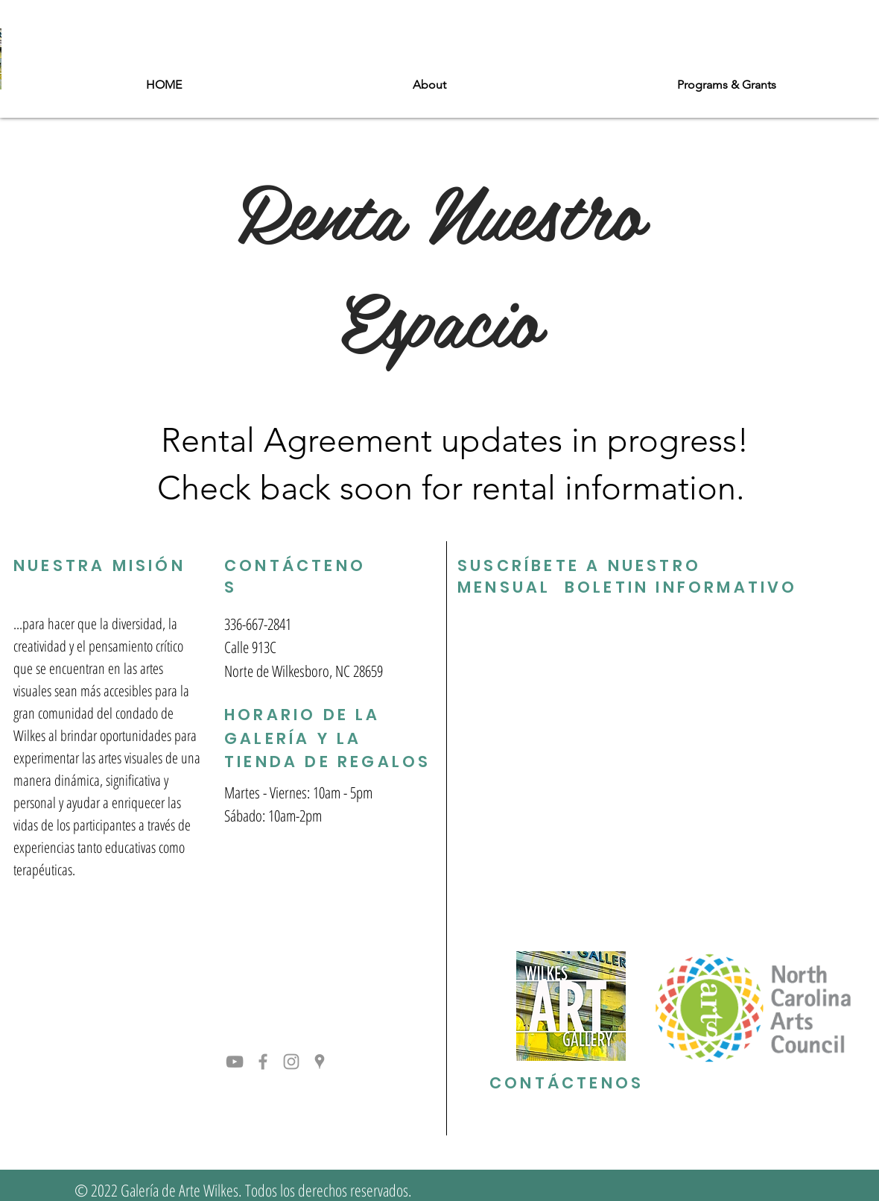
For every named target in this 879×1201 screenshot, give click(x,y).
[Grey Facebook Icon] (263, 1061)
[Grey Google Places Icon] (319, 1061)
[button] (429, 85)
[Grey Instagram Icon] (291, 1061)
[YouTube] (234, 1061)
